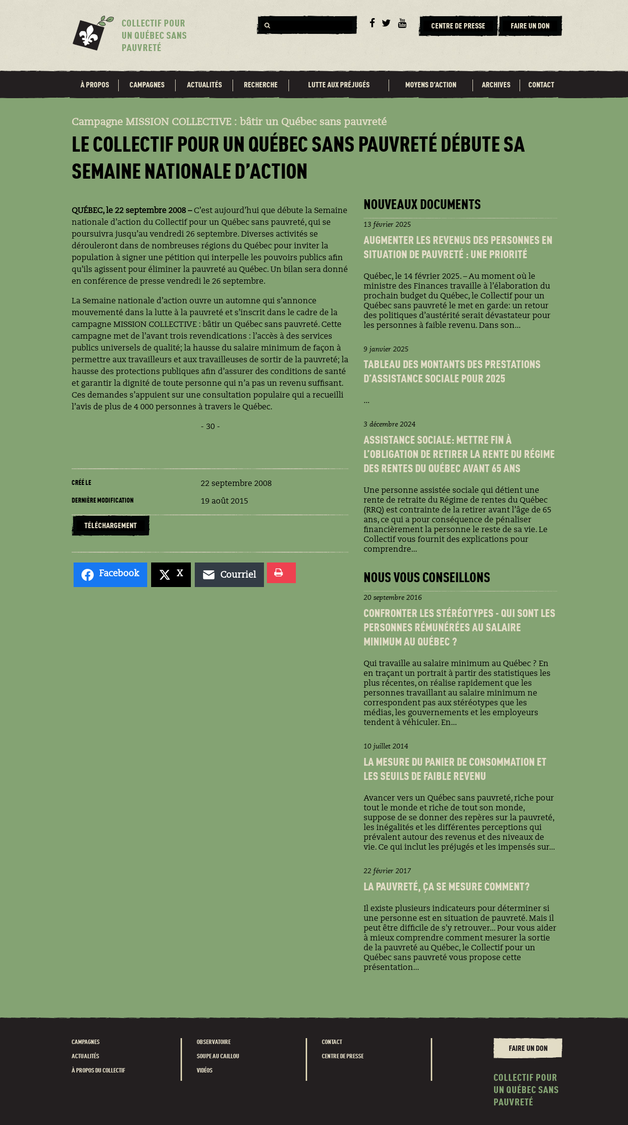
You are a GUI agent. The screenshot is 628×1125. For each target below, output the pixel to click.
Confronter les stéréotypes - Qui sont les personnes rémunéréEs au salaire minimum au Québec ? (459, 628)
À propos (94, 85)
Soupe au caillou (218, 1056)
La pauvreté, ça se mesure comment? (446, 887)
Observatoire (214, 1042)
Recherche (261, 85)
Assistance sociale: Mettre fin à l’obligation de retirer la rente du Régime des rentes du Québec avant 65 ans (459, 455)
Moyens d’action (430, 85)
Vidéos (204, 1071)
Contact (541, 85)
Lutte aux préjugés (338, 85)
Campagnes (147, 85)
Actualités (204, 85)
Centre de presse (343, 1056)
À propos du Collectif (98, 1071)
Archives (496, 85)
